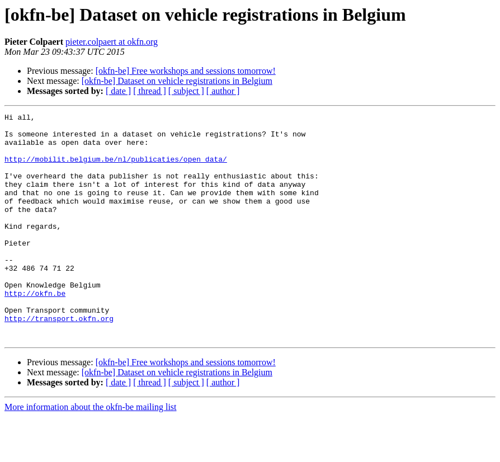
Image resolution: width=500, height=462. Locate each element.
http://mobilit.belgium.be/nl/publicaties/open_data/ (115, 169)
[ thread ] (149, 91)
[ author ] (223, 91)
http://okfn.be (34, 330)
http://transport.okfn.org (59, 360)
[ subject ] (186, 91)
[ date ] (118, 91)
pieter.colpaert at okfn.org (111, 41)
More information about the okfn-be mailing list (90, 452)
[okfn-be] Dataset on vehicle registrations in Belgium (177, 81)
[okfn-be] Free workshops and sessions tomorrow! (186, 71)
